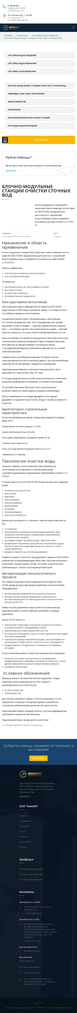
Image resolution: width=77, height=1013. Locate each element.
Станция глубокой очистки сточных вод (23, 725)
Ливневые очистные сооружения (26, 93)
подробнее (25, 796)
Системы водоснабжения (22, 63)
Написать (12, 171)
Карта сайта (25, 842)
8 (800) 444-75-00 (16, 8)
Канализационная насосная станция (29, 117)
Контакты (23, 836)
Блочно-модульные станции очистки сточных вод (37, 85)
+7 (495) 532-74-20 (32, 941)
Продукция (22, 35)
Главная (8, 35)
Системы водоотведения (45, 35)
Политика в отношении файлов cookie (54, 1007)
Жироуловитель (17, 101)
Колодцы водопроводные (22, 125)
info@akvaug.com (16, 10)
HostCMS (38, 1003)
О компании (25, 821)
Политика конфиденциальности (19, 1007)
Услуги (22, 831)
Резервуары (14, 109)
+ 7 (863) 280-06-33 (17, 20)
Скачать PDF (41, 139)
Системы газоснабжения (22, 71)
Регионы (23, 847)
